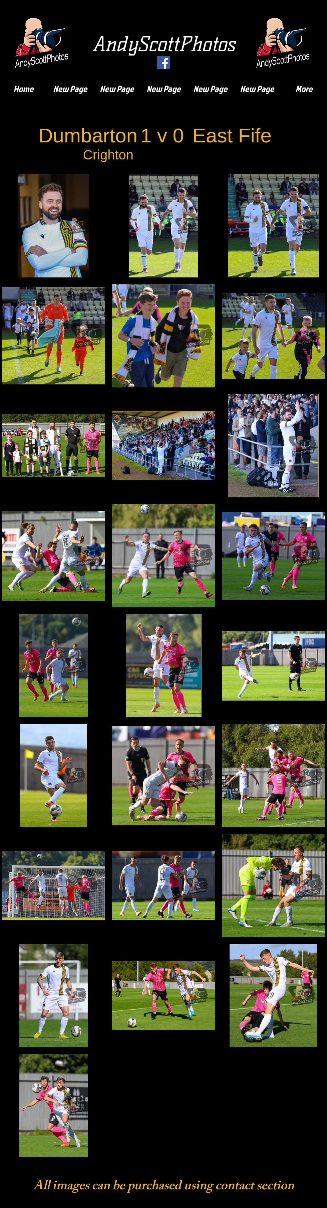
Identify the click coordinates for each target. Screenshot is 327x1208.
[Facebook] (163, 62)
